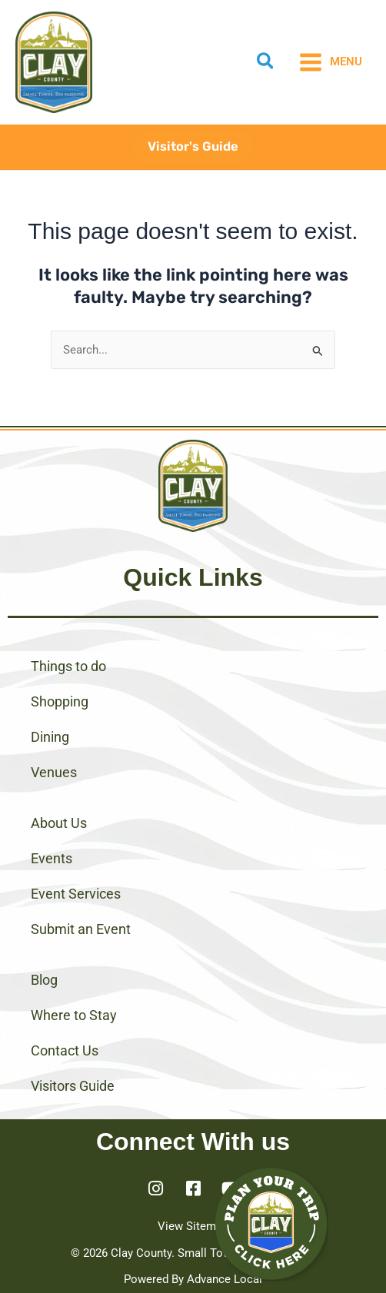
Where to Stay (74, 1015)
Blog (44, 980)
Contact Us (64, 1050)
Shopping (59, 701)
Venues (54, 772)
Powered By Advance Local (193, 1279)
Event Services (76, 894)
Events (51, 858)
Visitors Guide (73, 1086)
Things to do (68, 666)
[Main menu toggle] (330, 62)
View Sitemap (193, 1226)
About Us (59, 823)
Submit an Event (81, 929)
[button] (266, 64)
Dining (50, 737)
